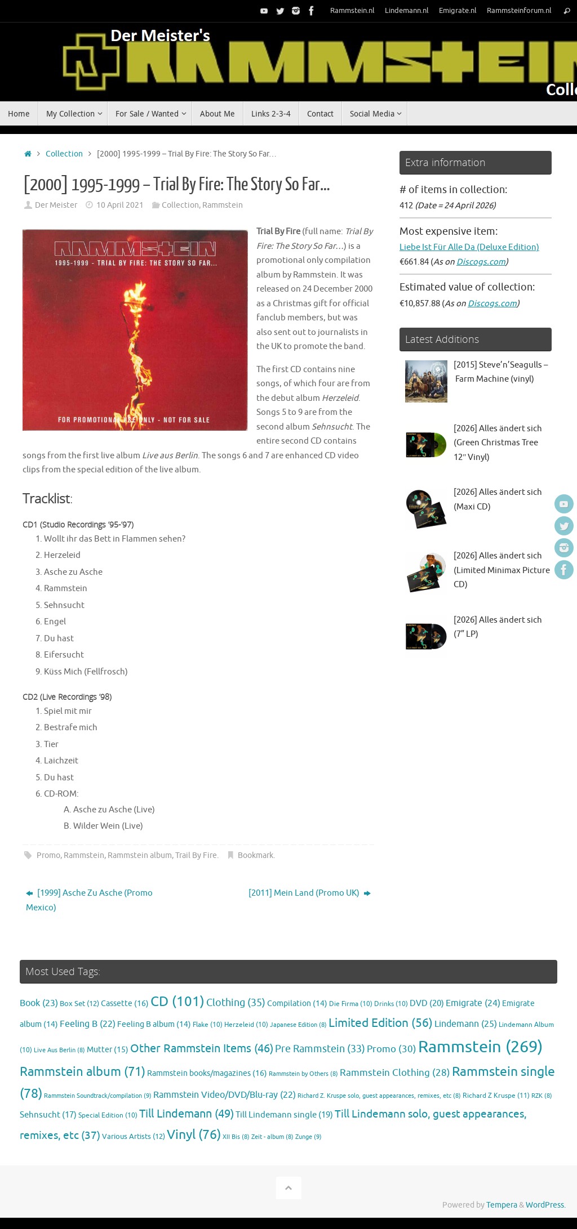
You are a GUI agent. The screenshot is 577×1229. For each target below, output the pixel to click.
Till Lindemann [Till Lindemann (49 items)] (186, 1114)
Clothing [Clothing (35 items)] (235, 1002)
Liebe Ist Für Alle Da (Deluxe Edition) (469, 247)
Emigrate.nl (458, 10)
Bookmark (255, 855)
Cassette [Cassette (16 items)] (125, 1003)
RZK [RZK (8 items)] (541, 1096)
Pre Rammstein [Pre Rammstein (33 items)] (320, 1049)
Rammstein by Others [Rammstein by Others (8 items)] (303, 1074)
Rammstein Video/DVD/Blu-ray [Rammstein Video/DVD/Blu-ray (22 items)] (224, 1095)
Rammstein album (140, 855)
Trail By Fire (196, 855)
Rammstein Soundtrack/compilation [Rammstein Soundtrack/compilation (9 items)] (98, 1096)
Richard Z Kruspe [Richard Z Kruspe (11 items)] (496, 1095)
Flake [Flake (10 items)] (208, 1025)
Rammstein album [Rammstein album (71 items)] (82, 1072)
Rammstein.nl (352, 10)
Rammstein (222, 205)
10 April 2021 (120, 205)
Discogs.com (480, 262)
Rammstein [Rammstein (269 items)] (480, 1046)
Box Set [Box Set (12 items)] (79, 1003)
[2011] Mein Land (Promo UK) (309, 893)
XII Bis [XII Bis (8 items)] (236, 1137)
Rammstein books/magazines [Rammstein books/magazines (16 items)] (207, 1073)
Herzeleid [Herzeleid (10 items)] (246, 1025)
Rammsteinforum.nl (519, 10)
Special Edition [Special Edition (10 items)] (107, 1115)
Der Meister (56, 205)
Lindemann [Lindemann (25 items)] (465, 1024)
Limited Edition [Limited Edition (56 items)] (381, 1023)
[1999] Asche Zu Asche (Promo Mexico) (89, 900)
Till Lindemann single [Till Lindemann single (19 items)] (284, 1114)
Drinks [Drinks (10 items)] (391, 1004)
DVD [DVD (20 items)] (427, 1003)
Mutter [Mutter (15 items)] (107, 1049)
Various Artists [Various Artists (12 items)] (133, 1136)
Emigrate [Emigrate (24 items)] (473, 1003)
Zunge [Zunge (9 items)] (308, 1137)
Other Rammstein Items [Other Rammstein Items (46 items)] (201, 1049)
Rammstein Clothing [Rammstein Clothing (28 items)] (395, 1073)
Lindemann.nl (407, 10)
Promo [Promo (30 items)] (391, 1049)
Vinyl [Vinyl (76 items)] (194, 1135)
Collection (64, 154)
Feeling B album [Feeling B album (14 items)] (154, 1024)
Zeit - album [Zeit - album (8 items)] (272, 1137)
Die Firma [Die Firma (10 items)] (350, 1004)
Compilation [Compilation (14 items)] (297, 1003)
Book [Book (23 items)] (39, 1003)
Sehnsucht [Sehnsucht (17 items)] (48, 1115)
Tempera (501, 1205)
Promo (48, 855)
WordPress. (546, 1205)
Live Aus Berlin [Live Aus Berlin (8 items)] (59, 1050)
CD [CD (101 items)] (177, 1001)
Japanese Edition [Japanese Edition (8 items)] (298, 1025)
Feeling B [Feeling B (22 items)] (88, 1024)
